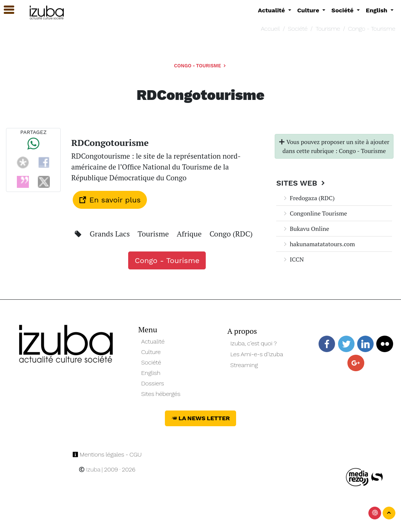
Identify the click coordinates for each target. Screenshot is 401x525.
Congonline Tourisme (314, 213)
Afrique (190, 234)
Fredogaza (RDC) (308, 198)
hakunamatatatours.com (318, 244)
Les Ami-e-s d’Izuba (256, 354)
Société (297, 28)
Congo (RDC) (231, 234)
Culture (151, 351)
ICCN (293, 259)
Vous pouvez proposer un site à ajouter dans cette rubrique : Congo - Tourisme (334, 146)
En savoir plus (110, 199)
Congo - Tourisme (371, 28)
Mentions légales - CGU (107, 454)
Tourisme (328, 28)
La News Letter (200, 418)
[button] (5, 10)
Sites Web (301, 182)
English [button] (377, 10)
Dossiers (152, 383)
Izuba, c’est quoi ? (253, 343)
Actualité (153, 341)
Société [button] (343, 10)
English (150, 372)
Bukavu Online (305, 229)
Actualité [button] (272, 10)
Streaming (244, 365)
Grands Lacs (111, 234)
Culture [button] (309, 10)
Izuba (89, 469)
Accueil (270, 28)
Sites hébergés (161, 393)
